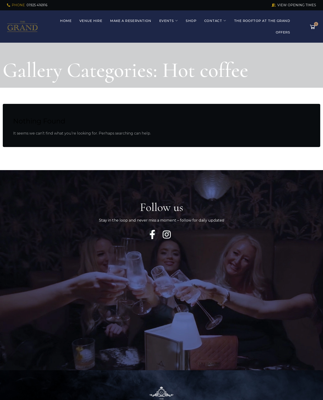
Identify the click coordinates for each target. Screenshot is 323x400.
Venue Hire (90, 21)
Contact (213, 21)
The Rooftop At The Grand (262, 21)
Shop (191, 21)
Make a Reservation (130, 21)
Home (66, 21)
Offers (283, 32)
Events (166, 21)
